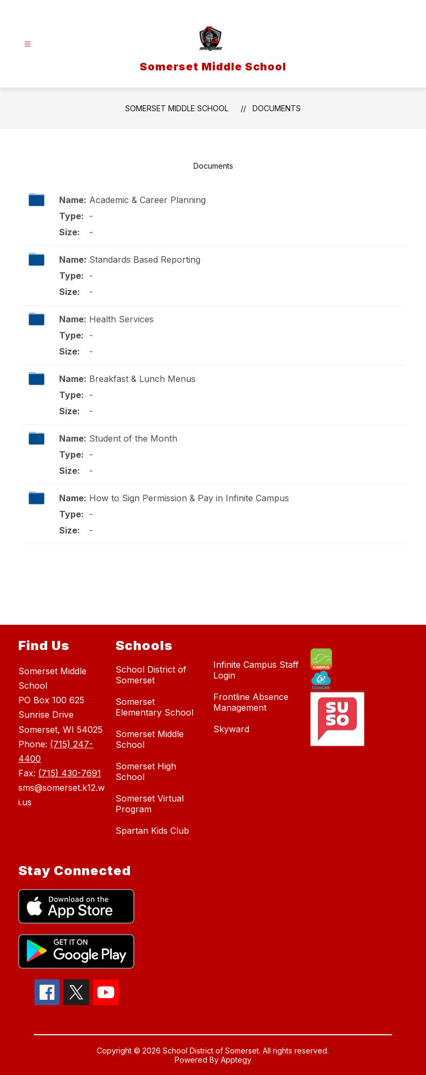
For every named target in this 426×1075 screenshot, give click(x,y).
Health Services (121, 319)
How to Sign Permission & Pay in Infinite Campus (189, 498)
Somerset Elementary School (154, 707)
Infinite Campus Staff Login (256, 670)
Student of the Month (133, 438)
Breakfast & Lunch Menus (142, 378)
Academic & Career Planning (147, 199)
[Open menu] (27, 44)
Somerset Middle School (176, 108)
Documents (276, 108)
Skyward (231, 729)
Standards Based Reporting (144, 259)
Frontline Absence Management (250, 702)
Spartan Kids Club (152, 830)
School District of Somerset (150, 675)
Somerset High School (145, 771)
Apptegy (236, 1059)
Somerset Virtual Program (149, 803)
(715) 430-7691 (69, 773)
